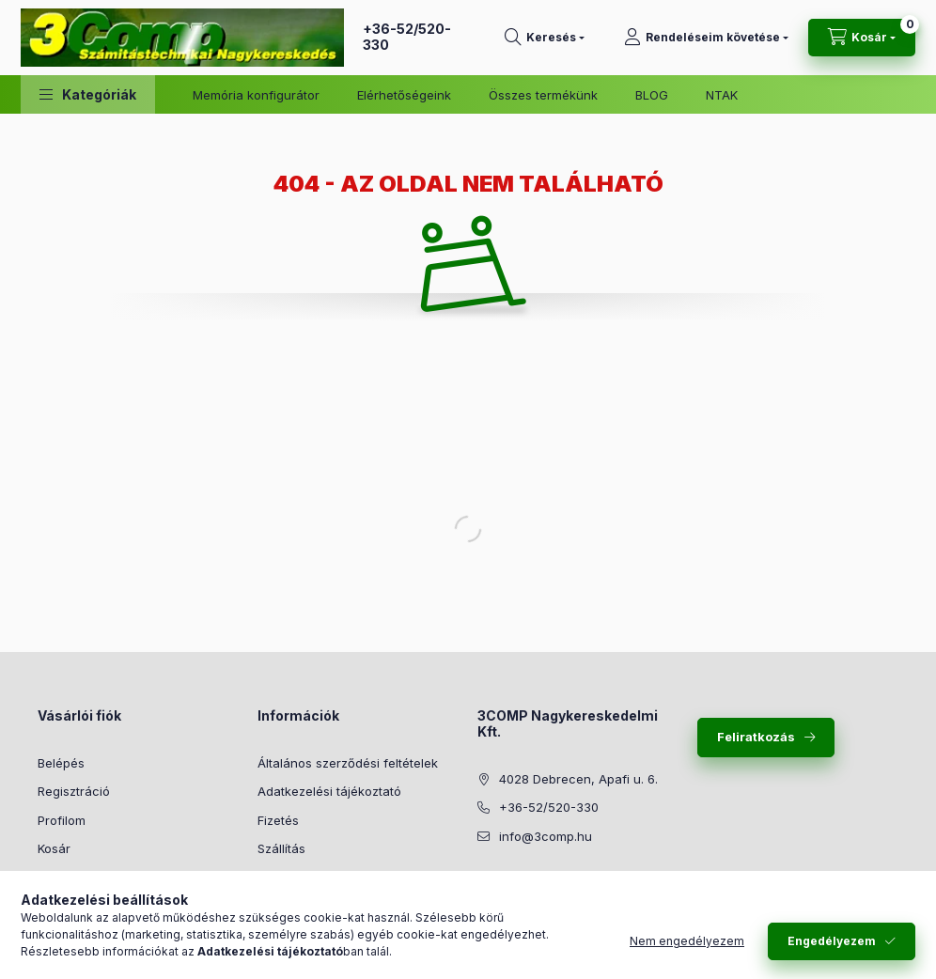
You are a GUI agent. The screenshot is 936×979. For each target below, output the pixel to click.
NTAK (722, 94)
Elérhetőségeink (404, 94)
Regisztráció (74, 791)
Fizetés (278, 820)
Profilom (62, 820)
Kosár (54, 848)
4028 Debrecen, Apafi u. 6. (578, 778)
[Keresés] (544, 37)
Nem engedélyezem (687, 941)
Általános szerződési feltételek (347, 762)
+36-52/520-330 (407, 37)
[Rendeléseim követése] (706, 37)
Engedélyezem (832, 941)
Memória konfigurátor (256, 94)
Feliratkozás (756, 736)
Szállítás (281, 848)
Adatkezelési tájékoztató (329, 791)
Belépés (61, 762)
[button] (88, 94)
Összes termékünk (543, 94)
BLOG (651, 94)
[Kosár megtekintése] (861, 37)
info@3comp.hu (545, 836)
